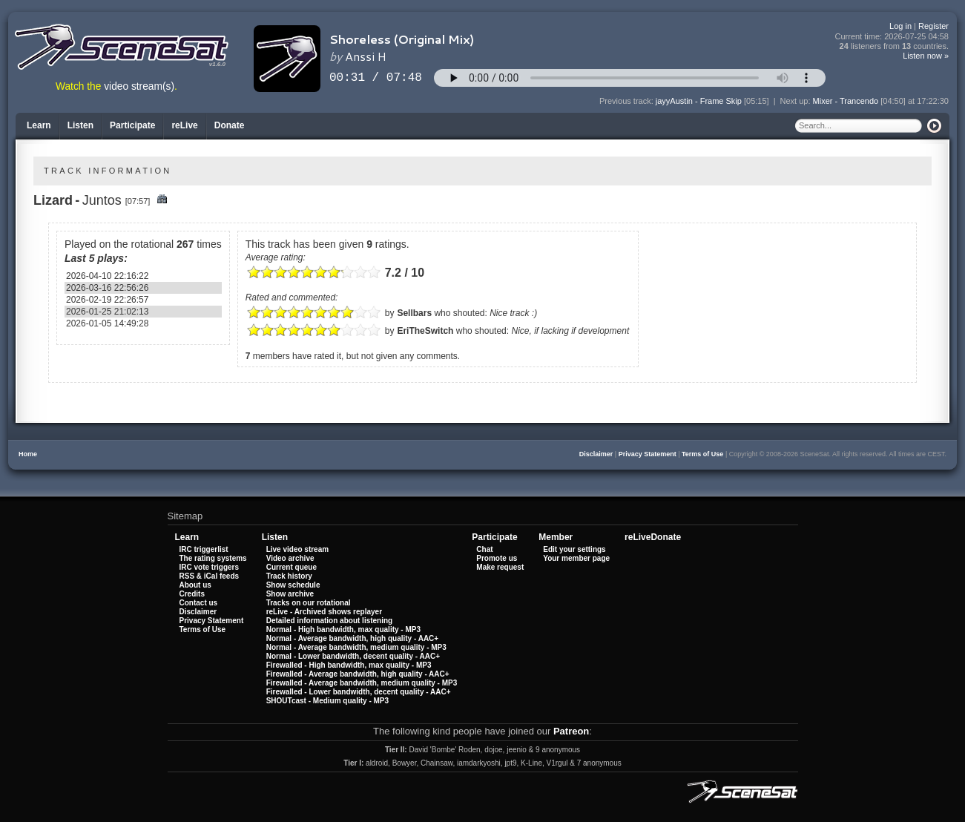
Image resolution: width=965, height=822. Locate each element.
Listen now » (926, 55)
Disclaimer (596, 454)
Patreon (571, 731)
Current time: (892, 37)
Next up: (796, 100)
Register (933, 26)
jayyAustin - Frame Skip (699, 100)
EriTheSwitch (425, 331)
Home (28, 454)
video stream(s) (139, 86)
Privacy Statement (647, 454)
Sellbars (414, 313)
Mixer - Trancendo (846, 100)
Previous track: (627, 100)
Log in (900, 26)
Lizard (53, 200)
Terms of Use (702, 454)
